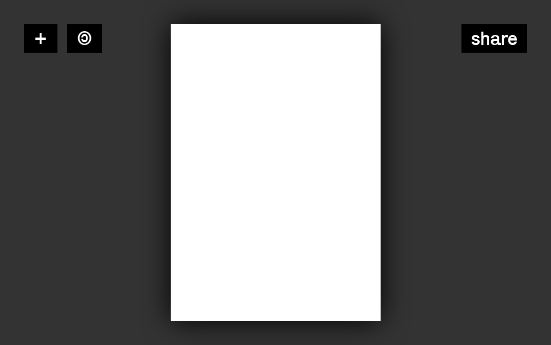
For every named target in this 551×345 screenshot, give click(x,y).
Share (494, 38)
